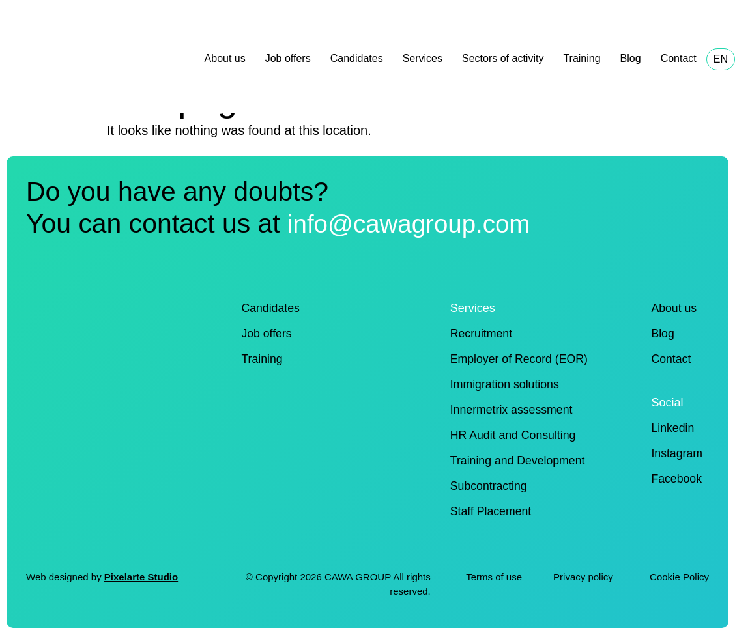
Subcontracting (489, 485)
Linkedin (672, 427)
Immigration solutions (505, 384)
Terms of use (494, 576)
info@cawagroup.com (416, 223)
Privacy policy (584, 576)
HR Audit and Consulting (514, 435)
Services (422, 58)
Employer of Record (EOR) (520, 358)
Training (581, 58)
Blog (630, 58)
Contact (679, 58)
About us (225, 58)
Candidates (356, 58)
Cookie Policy (679, 576)
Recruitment (481, 333)
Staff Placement (491, 511)
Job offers (288, 58)
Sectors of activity (502, 58)
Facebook (676, 478)
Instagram (676, 453)
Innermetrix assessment (512, 409)
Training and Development (518, 460)
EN (720, 58)
